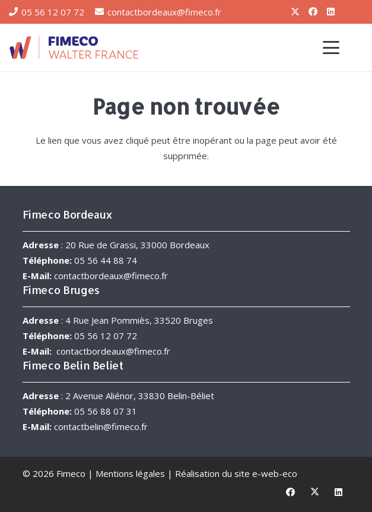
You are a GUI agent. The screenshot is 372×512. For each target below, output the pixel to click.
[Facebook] (313, 12)
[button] (331, 47)
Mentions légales (130, 473)
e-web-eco (274, 473)
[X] (295, 12)
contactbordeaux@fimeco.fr (111, 276)
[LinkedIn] (330, 12)
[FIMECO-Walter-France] (74, 47)
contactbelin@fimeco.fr (101, 426)
